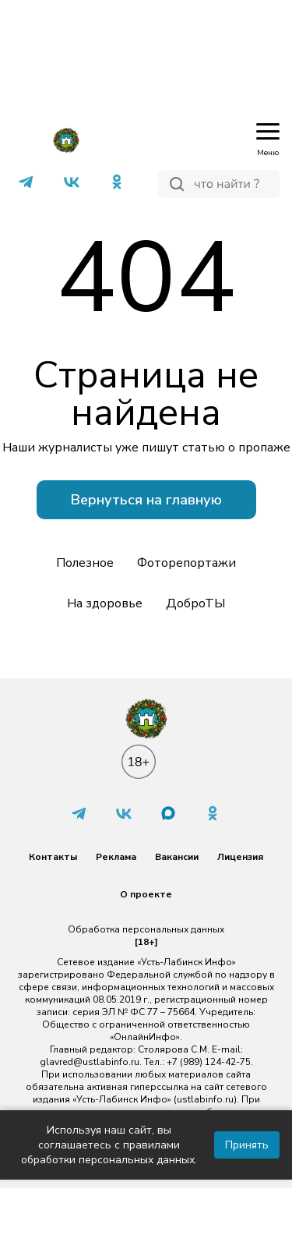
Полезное (85, 562)
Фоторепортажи (186, 562)
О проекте (146, 894)
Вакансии (177, 857)
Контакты (53, 857)
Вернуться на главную (146, 499)
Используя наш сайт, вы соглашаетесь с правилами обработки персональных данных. (109, 1145)
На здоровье (104, 603)
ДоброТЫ (195, 603)
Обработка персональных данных (146, 929)
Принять (247, 1145)
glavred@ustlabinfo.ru (89, 1062)
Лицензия (240, 857)
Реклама (116, 857)
